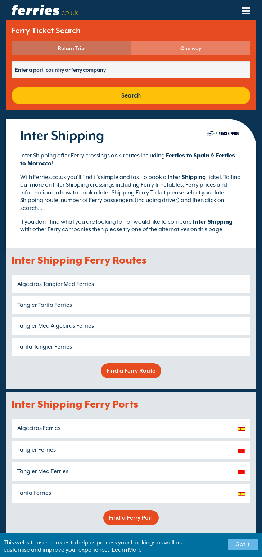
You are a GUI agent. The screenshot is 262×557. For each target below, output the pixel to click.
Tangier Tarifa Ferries (44, 305)
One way (190, 48)
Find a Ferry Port (131, 518)
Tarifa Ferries (34, 493)
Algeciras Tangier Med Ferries (55, 284)
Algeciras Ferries (38, 428)
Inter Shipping (212, 222)
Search (131, 95)
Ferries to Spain (187, 155)
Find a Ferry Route (131, 371)
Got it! (243, 544)
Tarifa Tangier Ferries (44, 346)
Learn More (127, 550)
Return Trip (71, 48)
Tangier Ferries (36, 449)
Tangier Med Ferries (42, 471)
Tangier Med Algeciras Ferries (55, 326)
